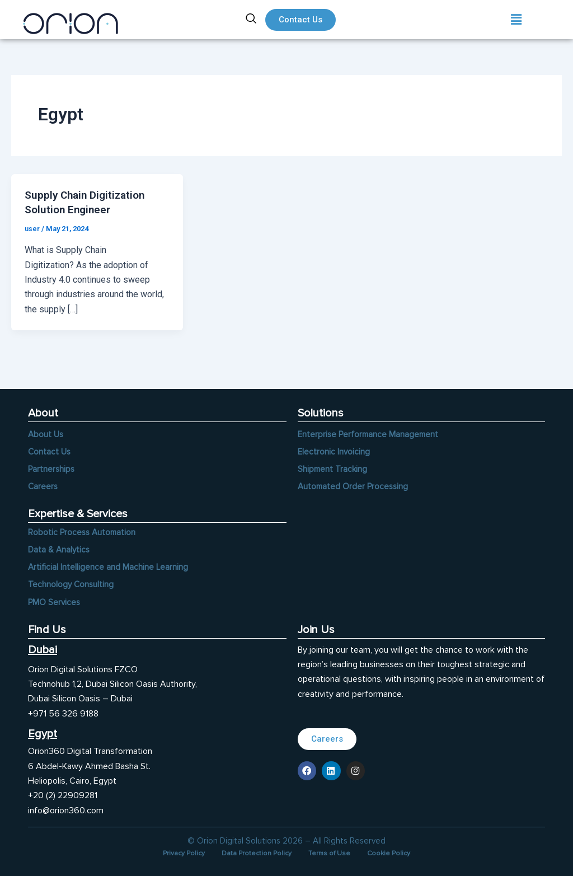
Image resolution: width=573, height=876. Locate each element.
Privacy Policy (174, 853)
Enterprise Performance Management (370, 429)
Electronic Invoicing (334, 447)
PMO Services (55, 601)
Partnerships (52, 465)
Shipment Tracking (333, 465)
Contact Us (50, 447)
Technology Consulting (71, 583)
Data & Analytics (60, 547)
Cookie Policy (398, 853)
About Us (46, 429)
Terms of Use (333, 853)
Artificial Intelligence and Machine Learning (109, 565)
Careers (43, 483)
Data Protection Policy (254, 853)
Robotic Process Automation (83, 529)
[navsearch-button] (251, 19)
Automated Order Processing (354, 483)
